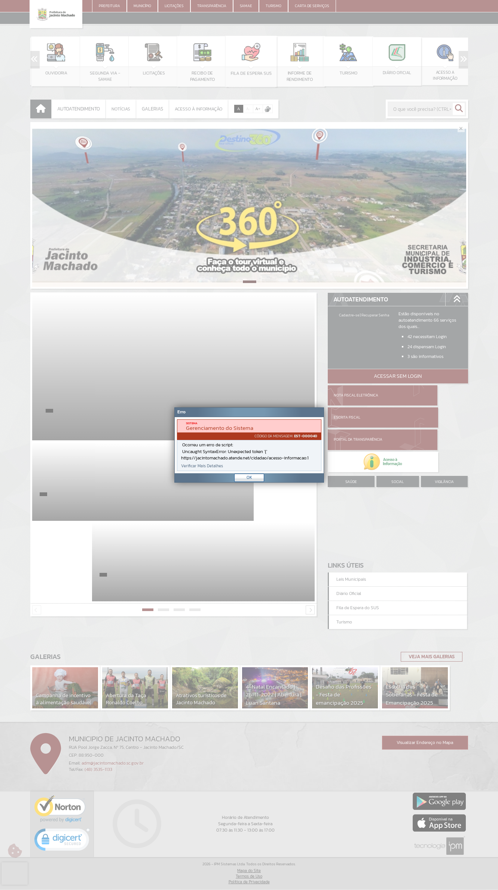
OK (249, 477)
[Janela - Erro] (249, 445)
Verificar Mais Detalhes (202, 466)
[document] (249, 445)
